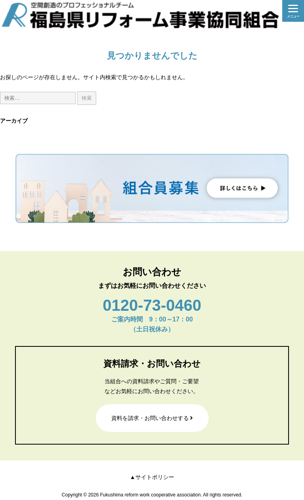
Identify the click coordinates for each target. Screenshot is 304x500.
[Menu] (293, 11)
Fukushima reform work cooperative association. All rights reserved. (171, 495)
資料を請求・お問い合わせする (152, 418)
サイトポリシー (154, 477)
